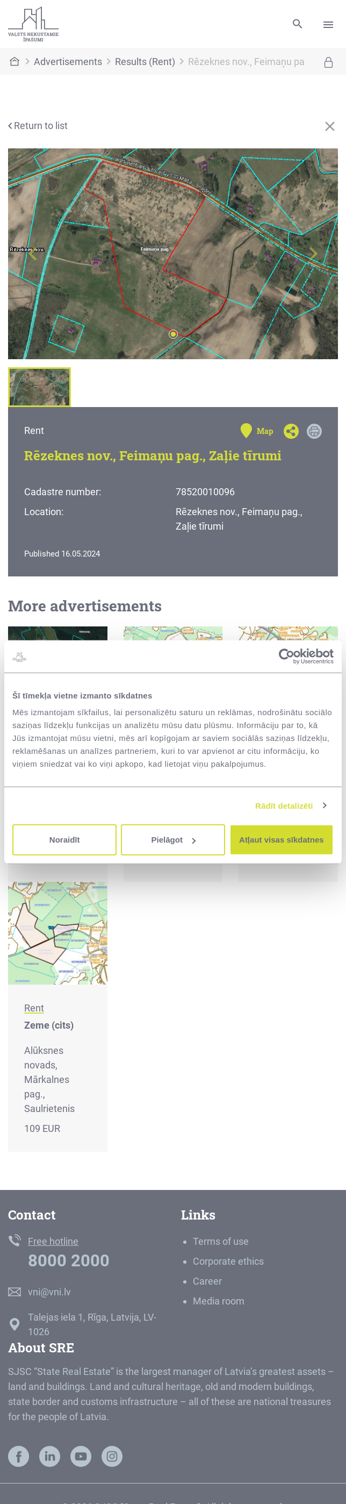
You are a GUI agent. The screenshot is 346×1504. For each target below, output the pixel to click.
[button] (32, 253)
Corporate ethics (228, 1261)
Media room (218, 1301)
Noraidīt (64, 839)
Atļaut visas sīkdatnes (281, 839)
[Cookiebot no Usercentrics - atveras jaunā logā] (287, 656)
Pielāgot (174, 839)
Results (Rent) (145, 61)
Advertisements (68, 61)
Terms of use (221, 1241)
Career (207, 1281)
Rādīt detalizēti (284, 805)
